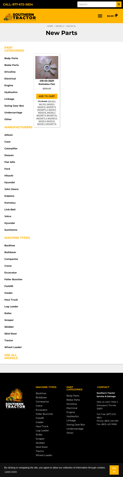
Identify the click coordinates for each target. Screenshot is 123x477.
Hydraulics (11, 92)
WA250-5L (42, 113)
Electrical (10, 78)
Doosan (9, 155)
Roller (8, 313)
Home (50, 26)
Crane (8, 265)
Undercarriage (13, 112)
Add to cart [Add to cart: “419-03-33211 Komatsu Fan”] (47, 96)
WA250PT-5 (41, 116)
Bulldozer (10, 252)
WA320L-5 (41, 124)
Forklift (8, 286)
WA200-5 (50, 104)
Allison (8, 135)
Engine (8, 85)
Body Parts (11, 58)
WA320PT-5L (51, 124)
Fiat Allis (9, 162)
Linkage (9, 99)
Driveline (10, 71)
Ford (7, 168)
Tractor (8, 340)
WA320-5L (51, 121)
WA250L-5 (51, 113)
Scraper (9, 320)
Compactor (11, 259)
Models (60, 26)
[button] (100, 15)
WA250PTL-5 (41, 118)
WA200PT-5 (51, 107)
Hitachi (8, 175)
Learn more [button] (11, 471)
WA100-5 (51, 101)
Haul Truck (11, 299)
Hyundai (9, 182)
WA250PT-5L (52, 116)
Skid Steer (10, 333)
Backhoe (9, 245)
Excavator (10, 272)
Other (8, 119)
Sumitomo (10, 229)
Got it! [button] (114, 470)
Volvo (7, 216)
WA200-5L (42, 107)
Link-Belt (10, 209)
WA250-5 (52, 110)
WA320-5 (42, 121)
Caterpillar (11, 148)
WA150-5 (42, 104)
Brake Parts (11, 65)
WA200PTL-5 (42, 110)
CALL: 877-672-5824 (18, 4)
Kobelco (9, 196)
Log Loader (11, 306)
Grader (8, 293)
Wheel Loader (13, 347)
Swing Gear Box (14, 105)
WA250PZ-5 (52, 118)
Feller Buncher (13, 279)
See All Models (11, 356)
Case (7, 141)
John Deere (11, 189)
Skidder (9, 326)
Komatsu (10, 202)
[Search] (119, 4)
